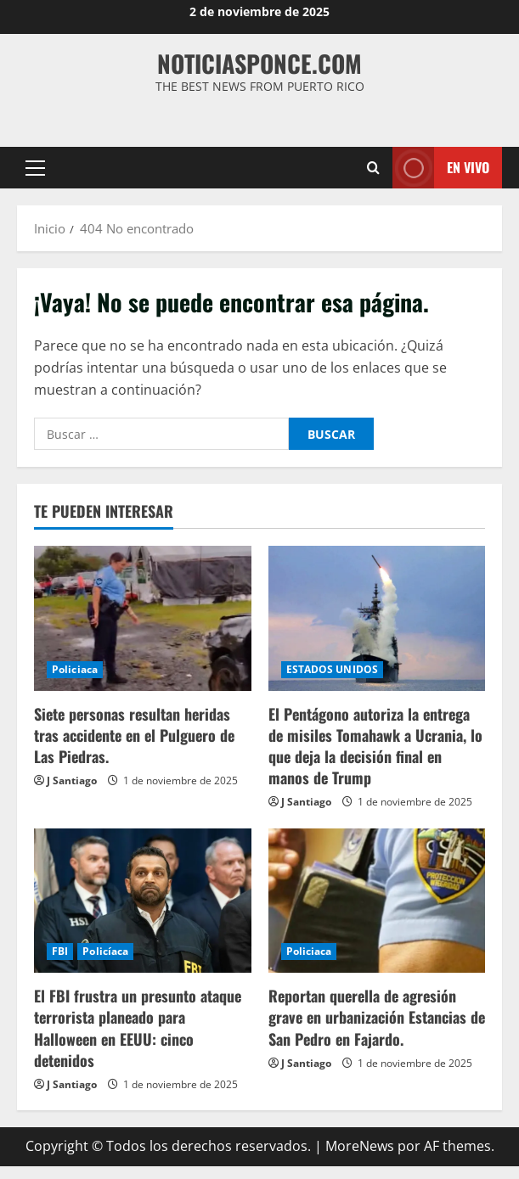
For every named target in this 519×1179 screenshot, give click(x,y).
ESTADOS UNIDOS (332, 669)
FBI (60, 951)
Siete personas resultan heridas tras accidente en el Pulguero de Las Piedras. (134, 735)
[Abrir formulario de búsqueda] (373, 167)
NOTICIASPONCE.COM (259, 63)
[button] (35, 168)
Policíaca (105, 951)
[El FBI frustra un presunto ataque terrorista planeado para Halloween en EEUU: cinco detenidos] (142, 900)
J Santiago (72, 780)
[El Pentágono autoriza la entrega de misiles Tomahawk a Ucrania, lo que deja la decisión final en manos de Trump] (377, 618)
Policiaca (75, 669)
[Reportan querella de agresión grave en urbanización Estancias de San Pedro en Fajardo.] (377, 900)
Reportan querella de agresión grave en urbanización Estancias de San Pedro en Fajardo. (376, 1017)
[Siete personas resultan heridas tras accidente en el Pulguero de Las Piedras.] (142, 618)
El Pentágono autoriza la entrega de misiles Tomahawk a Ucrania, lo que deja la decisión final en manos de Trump (375, 746)
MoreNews (359, 1146)
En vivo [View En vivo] (440, 167)
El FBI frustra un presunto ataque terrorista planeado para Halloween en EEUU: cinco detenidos (137, 1028)
